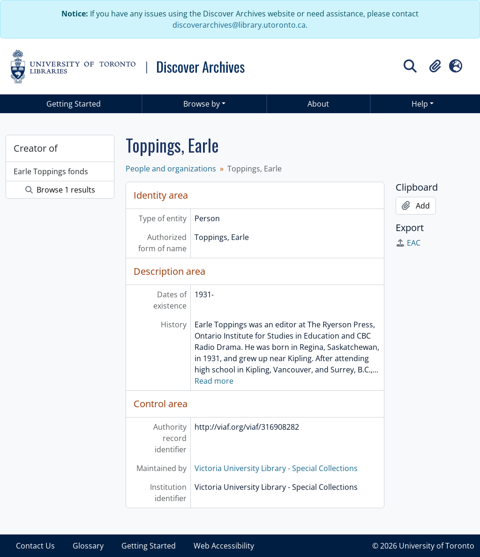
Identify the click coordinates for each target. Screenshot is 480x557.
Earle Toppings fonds (51, 171)
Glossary (88, 546)
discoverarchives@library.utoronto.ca (239, 25)
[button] (435, 66)
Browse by (201, 104)
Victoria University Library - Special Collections (276, 468)
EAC (408, 243)
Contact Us (35, 546)
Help (420, 104)
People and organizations (171, 168)
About (318, 104)
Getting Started (73, 104)
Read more (214, 381)
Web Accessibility (224, 546)
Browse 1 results (60, 190)
